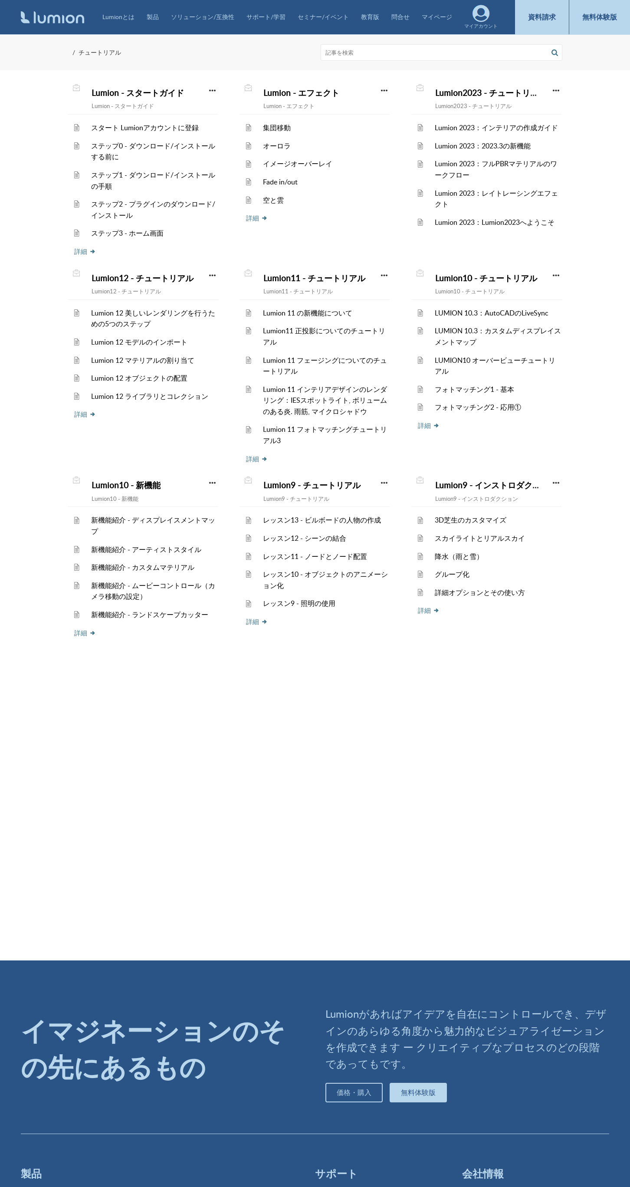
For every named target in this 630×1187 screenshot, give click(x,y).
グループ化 (452, 574)
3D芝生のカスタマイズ (470, 520)
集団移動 (277, 127)
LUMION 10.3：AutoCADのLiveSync (491, 313)
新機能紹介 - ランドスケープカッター (149, 614)
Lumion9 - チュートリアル (312, 485)
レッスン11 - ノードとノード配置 (315, 556)
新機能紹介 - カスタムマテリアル (142, 567)
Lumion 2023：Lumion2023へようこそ (495, 222)
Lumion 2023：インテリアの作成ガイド (496, 127)
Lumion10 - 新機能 (126, 485)
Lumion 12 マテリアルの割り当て (142, 360)
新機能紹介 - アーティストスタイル (146, 549)
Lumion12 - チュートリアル (143, 278)
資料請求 (542, 17)
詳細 (85, 251)
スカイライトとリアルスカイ (480, 538)
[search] (442, 52)
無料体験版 (599, 17)
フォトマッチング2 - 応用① (478, 407)
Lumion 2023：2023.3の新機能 (483, 146)
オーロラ (277, 146)
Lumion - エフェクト (301, 93)
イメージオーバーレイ (297, 163)
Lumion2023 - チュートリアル (491, 93)
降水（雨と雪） (459, 556)
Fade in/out (280, 182)
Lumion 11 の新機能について (307, 313)
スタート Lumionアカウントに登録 (145, 127)
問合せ (400, 17)
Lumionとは (118, 17)
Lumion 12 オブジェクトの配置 (139, 378)
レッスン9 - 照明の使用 (299, 603)
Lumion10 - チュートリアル (486, 278)
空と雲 (273, 200)
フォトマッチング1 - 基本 (474, 389)
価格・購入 (354, 1092)
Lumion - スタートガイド (138, 93)
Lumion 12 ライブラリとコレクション (149, 396)
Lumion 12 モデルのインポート (139, 342)
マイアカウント (481, 17)
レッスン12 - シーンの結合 (304, 538)
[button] (554, 52)
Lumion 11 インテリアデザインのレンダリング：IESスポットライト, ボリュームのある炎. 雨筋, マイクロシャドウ (325, 400)
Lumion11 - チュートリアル (314, 278)
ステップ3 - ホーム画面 (127, 233)
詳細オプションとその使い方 (480, 592)
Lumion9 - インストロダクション (496, 485)
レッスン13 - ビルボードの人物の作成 (322, 520)
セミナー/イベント (323, 17)
